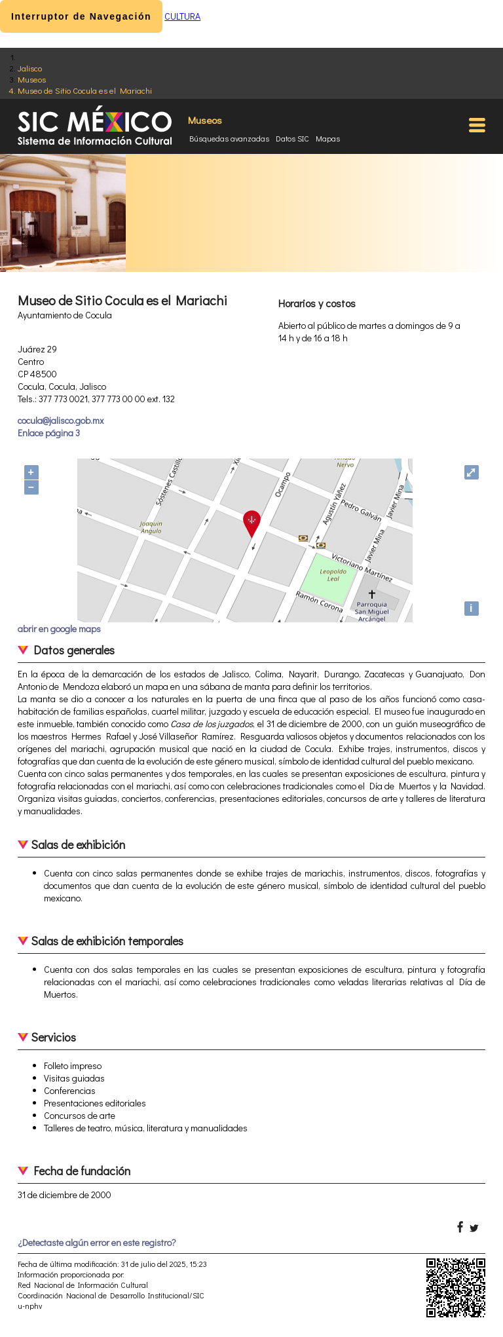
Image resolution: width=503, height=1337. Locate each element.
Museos (32, 79)
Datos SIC (292, 138)
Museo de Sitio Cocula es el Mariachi (85, 90)
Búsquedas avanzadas (229, 138)
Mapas (328, 138)
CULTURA (182, 16)
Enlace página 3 (49, 432)
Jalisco (30, 67)
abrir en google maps (59, 628)
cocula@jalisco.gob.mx (60, 420)
